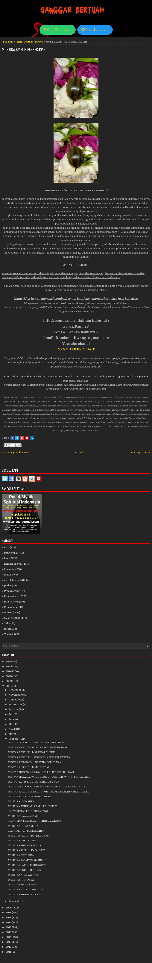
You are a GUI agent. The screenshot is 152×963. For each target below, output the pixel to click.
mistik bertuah (24, 41)
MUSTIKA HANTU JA (21, 879)
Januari (13, 901)
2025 (9, 666)
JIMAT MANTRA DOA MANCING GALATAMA (34, 820)
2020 (9, 907)
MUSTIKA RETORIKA (21, 855)
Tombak (9, 634)
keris (7, 558)
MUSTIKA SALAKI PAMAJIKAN (27, 860)
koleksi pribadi (13, 563)
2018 (9, 917)
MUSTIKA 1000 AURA (21, 801)
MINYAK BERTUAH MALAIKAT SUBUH (31, 752)
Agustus (14, 709)
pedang (8, 585)
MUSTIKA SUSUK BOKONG (24, 870)
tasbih (7, 628)
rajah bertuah (12, 618)
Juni (11, 719)
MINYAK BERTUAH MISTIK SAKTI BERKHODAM (37, 747)
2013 (9, 942)
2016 (9, 927)
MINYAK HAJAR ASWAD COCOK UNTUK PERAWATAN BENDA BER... (49, 776)
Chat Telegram (95, 29)
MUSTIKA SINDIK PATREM (24, 894)
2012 (9, 946)
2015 (9, 932)
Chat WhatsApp (58, 29)
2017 (9, 922)
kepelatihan (11, 552)
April (12, 729)
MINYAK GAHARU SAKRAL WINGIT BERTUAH (36, 742)
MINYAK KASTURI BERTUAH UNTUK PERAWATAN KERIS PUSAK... (48, 791)
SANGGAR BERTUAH (76, 349)
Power (39, 41)
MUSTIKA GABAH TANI (22, 840)
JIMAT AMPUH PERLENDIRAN (26, 830)
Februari (14, 738)
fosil (6, 547)
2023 (9, 676)
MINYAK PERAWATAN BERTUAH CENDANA (34, 762)
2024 (9, 671)
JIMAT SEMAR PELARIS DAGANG (28, 811)
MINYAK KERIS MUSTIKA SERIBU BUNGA (33, 781)
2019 (9, 912)
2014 (9, 937)
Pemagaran (11, 591)
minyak (8, 574)
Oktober (14, 699)
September (16, 704)
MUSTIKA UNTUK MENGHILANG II (29, 796)
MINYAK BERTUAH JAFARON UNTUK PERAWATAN (39, 757)
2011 (9, 951)
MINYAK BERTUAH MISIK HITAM (28, 767)
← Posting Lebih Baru (15, 452)
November (15, 694)
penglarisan (11, 601)
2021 (9, 686)
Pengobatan (11, 607)
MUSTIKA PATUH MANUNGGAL (27, 865)
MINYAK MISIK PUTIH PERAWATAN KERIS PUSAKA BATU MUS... (47, 786)
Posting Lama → (140, 452)
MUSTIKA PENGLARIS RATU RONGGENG (32, 806)
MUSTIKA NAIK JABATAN (23, 874)
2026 (9, 661)
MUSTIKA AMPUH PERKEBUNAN (23, 49)
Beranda (8, 41)
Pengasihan (11, 596)
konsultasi (10, 569)
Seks (7, 623)
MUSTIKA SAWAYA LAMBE (24, 816)
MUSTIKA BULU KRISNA (23, 826)
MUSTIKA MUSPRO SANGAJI (25, 845)
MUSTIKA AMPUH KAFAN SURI (27, 850)
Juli (11, 714)
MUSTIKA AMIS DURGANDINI (26, 889)
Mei (11, 724)
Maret (13, 734)
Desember (15, 689)
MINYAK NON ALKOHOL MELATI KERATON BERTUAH (41, 772)
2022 (9, 681)
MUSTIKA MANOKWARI (22, 884)
